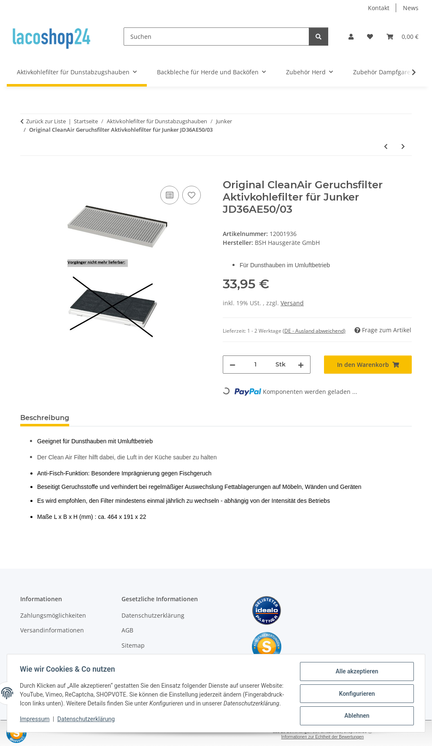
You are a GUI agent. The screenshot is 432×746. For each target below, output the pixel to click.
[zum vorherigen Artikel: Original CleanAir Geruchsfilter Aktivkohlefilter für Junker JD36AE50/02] (385, 146)
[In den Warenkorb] (27, 174)
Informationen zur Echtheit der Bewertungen (322, 737)
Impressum (35, 720)
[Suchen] (216, 36)
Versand (292, 303)
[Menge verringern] (232, 364)
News (410, 8)
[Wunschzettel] (370, 36)
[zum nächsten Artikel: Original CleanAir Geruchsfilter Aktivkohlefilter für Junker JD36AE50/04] (403, 146)
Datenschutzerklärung (87, 720)
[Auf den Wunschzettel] (191, 195)
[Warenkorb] (402, 36)
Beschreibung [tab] (44, 418)
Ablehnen (355, 712)
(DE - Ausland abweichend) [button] (314, 330)
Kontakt (378, 8)
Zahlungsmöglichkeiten (53, 615)
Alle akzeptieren (356, 668)
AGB (127, 630)
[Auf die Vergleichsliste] (169, 195)
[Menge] (255, 364)
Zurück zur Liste (46, 121)
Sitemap (133, 645)
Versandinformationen (52, 630)
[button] (351, 36)
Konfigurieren (356, 690)
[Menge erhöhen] (301, 364)
